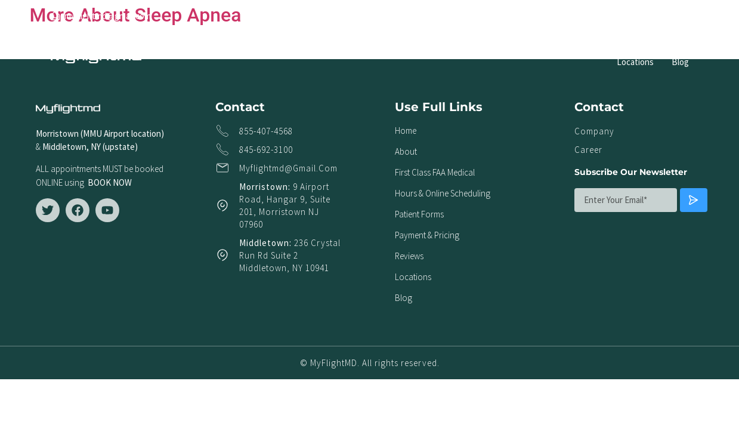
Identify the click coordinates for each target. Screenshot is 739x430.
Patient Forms (519, 50)
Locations (635, 61)
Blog (680, 61)
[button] (679, 16)
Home (205, 50)
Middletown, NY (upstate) (91, 146)
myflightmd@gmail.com (288, 168)
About (245, 50)
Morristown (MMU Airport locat (93, 133)
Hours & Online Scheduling (425, 50)
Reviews (664, 50)
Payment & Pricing (596, 50)
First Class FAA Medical (316, 50)
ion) (157, 133)
